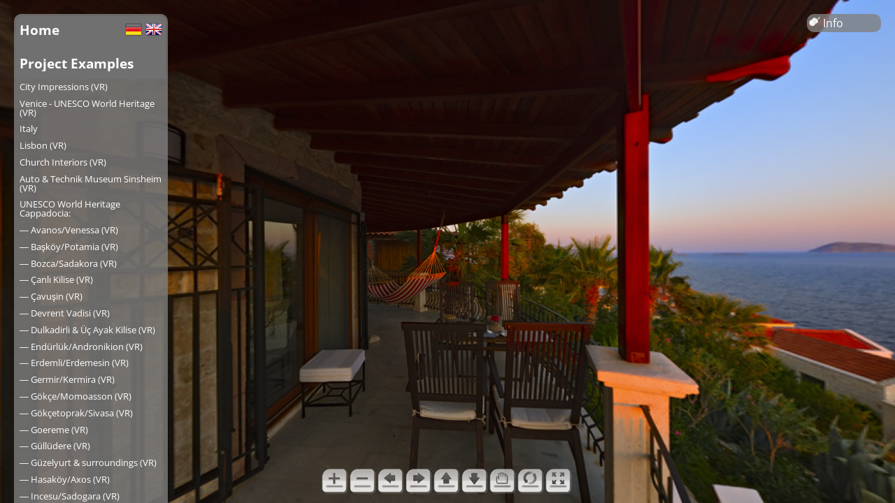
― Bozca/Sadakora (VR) (68, 263)
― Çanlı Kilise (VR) (56, 279)
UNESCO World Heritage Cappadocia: (70, 208)
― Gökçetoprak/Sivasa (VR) (76, 413)
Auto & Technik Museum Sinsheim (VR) (91, 183)
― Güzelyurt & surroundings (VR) (88, 462)
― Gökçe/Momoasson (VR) (75, 396)
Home (39, 29)
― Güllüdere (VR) (55, 445)
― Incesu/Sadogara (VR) (70, 496)
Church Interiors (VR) (63, 162)
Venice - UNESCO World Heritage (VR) (87, 108)
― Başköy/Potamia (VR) (69, 246)
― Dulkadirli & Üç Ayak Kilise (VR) (87, 329)
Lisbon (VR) (43, 145)
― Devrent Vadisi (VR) (65, 313)
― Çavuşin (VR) (51, 296)
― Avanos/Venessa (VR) (69, 230)
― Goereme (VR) (54, 429)
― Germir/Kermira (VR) (67, 379)
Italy (29, 128)
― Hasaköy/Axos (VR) (65, 479)
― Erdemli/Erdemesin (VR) (74, 362)
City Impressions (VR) (64, 86)
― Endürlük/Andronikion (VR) (81, 346)
